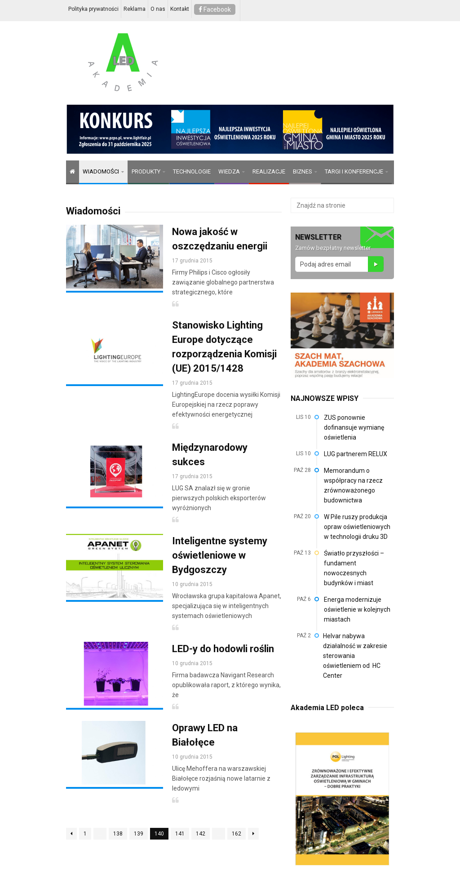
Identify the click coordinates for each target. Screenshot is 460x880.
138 (118, 834)
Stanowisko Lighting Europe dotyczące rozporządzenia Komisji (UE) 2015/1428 (224, 347)
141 (180, 834)
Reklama (135, 9)
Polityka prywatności (93, 9)
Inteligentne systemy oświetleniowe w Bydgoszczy (219, 555)
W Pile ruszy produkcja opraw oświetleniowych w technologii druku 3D (357, 526)
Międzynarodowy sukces (210, 454)
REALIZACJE (268, 171)
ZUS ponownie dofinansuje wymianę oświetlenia (354, 427)
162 (236, 834)
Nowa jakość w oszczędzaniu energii (219, 239)
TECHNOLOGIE (192, 171)
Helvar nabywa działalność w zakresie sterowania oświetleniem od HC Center (355, 655)
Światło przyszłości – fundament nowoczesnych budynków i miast (354, 568)
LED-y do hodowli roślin (223, 648)
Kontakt (179, 9)
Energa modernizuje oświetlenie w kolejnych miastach (357, 609)
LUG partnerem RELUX (355, 454)
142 (200, 834)
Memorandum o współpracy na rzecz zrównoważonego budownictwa (353, 485)
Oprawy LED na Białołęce (205, 735)
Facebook (215, 9)
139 (138, 834)
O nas (157, 9)
